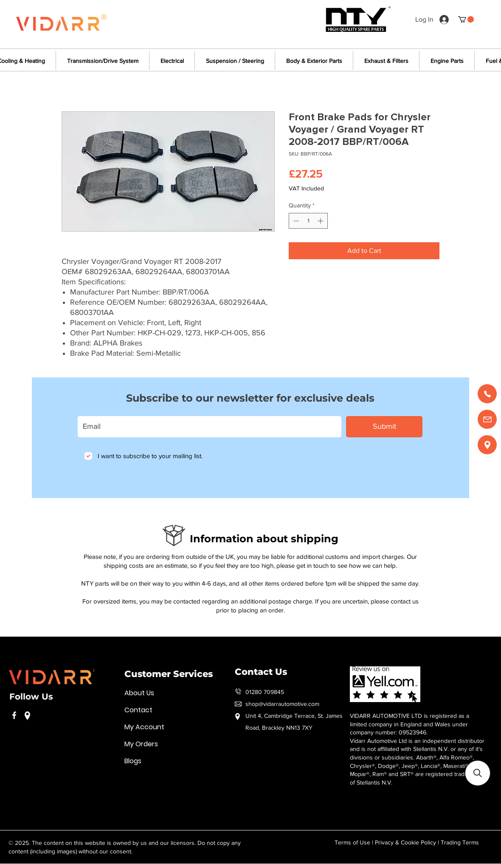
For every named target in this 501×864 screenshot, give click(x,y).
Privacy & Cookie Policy (405, 842)
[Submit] (384, 426)
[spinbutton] (308, 220)
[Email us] (487, 419)
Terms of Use (352, 842)
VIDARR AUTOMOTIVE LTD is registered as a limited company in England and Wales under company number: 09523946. (409, 724)
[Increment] (321, 220)
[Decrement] (295, 220)
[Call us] (487, 393)
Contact (138, 710)
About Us (139, 693)
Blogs (132, 761)
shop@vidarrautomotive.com (282, 703)
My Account (144, 727)
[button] (466, 19)
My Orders (141, 744)
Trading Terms (460, 842)
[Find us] (487, 444)
